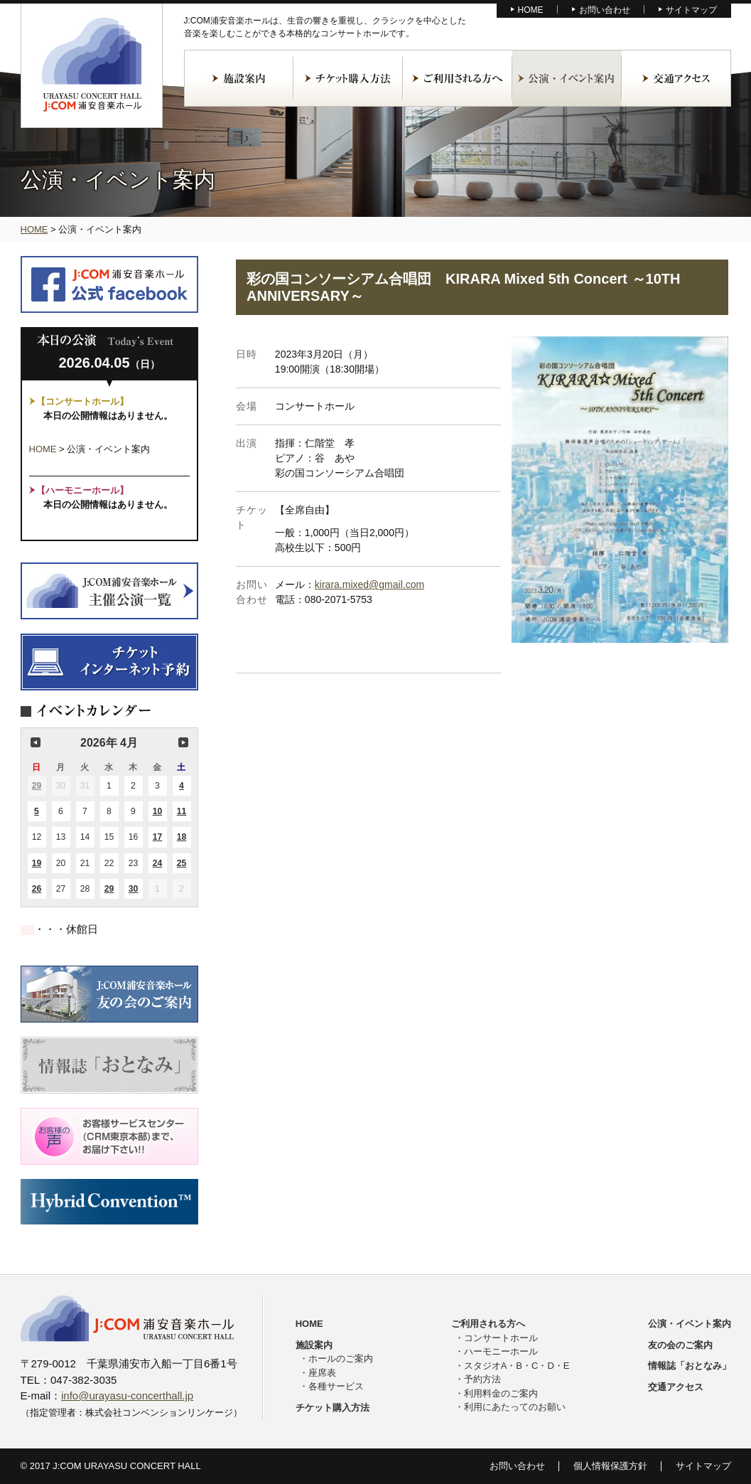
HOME (531, 10)
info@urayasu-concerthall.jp (127, 1395)
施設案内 (238, 78)
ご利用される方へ (457, 78)
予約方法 (482, 1379)
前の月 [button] (35, 742)
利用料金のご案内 (501, 1393)
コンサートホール (501, 1338)
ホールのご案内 (340, 1358)
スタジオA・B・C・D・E (517, 1365)
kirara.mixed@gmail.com (369, 584)
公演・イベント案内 (567, 78)
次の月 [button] (183, 742)
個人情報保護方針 (610, 1466)
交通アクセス (676, 78)
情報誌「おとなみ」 (689, 1365)
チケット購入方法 (348, 78)
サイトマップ (691, 10)
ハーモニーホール (501, 1351)
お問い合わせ (604, 10)
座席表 (322, 1372)
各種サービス (336, 1386)
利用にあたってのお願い (515, 1407)
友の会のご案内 (680, 1345)
